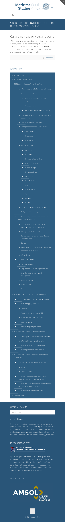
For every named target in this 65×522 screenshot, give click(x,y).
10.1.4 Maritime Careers (26, 259)
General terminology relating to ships (33, 207)
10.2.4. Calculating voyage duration (29, 327)
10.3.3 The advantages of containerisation (31, 345)
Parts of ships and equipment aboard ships (36, 94)
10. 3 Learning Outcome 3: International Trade (29, 332)
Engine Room (29, 132)
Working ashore (26, 284)
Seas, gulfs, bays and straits (30, 231)
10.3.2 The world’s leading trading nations (31, 341)
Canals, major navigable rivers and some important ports (35, 237)
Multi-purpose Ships (32, 163)
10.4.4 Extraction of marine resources (30, 391)
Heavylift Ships (30, 181)
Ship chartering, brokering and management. (31, 274)
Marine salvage (26, 289)
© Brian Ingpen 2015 (32, 517)
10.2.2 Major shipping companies (29, 304)
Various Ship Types (27, 145)
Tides (23, 367)
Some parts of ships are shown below (34, 127)
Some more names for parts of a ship (37, 110)
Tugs (26, 194)
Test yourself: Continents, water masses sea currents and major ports (36, 248)
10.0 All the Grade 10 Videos (23, 80)
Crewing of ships (27, 280)
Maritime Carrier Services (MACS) (32, 313)
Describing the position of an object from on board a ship (36, 116)
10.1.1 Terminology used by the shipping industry (34, 89)
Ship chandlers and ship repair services (34, 269)
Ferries (27, 185)
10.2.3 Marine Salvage (25, 322)
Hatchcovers (29, 136)
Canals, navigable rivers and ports (32, 36)
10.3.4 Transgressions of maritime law (31, 350)
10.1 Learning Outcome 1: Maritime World (28, 84)
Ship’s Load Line (30, 106)
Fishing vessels (30, 189)
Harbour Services (27, 264)
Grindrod (24, 309)
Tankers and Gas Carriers (33, 159)
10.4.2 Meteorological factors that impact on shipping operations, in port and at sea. (32, 378)
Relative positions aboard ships (31, 122)
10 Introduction (19, 75)
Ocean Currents (26, 372)
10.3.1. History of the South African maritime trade (34, 337)
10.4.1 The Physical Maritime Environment (32, 362)
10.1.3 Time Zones (24, 255)
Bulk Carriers (29, 154)
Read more (49, 58)
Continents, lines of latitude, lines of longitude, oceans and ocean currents (33, 226)
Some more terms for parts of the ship (36, 100)
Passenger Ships (30, 168)
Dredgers (28, 198)
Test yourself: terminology (29, 212)
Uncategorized (19, 396)
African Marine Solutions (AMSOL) (32, 317)
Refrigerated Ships (31, 172)
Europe (23, 243)
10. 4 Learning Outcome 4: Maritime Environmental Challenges (31, 356)
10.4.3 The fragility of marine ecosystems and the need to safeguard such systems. (34, 385)
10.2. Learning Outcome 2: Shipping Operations (30, 294)
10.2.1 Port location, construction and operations (34, 299)
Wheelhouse (29, 140)
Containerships (30, 150)
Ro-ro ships (29, 176)
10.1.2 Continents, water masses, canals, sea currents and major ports (33, 218)
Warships (28, 202)
